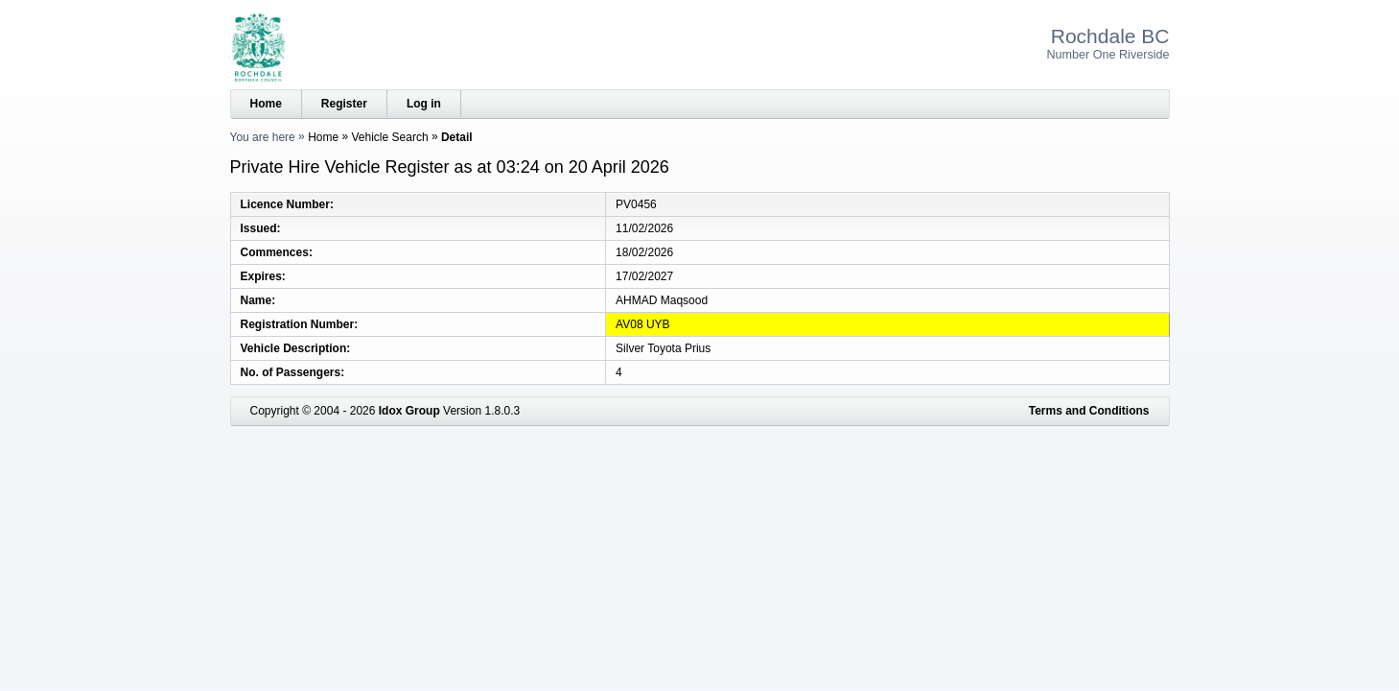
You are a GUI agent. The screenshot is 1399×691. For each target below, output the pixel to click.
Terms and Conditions (1089, 410)
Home (266, 103)
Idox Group (409, 410)
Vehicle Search (390, 137)
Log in (424, 103)
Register (344, 103)
